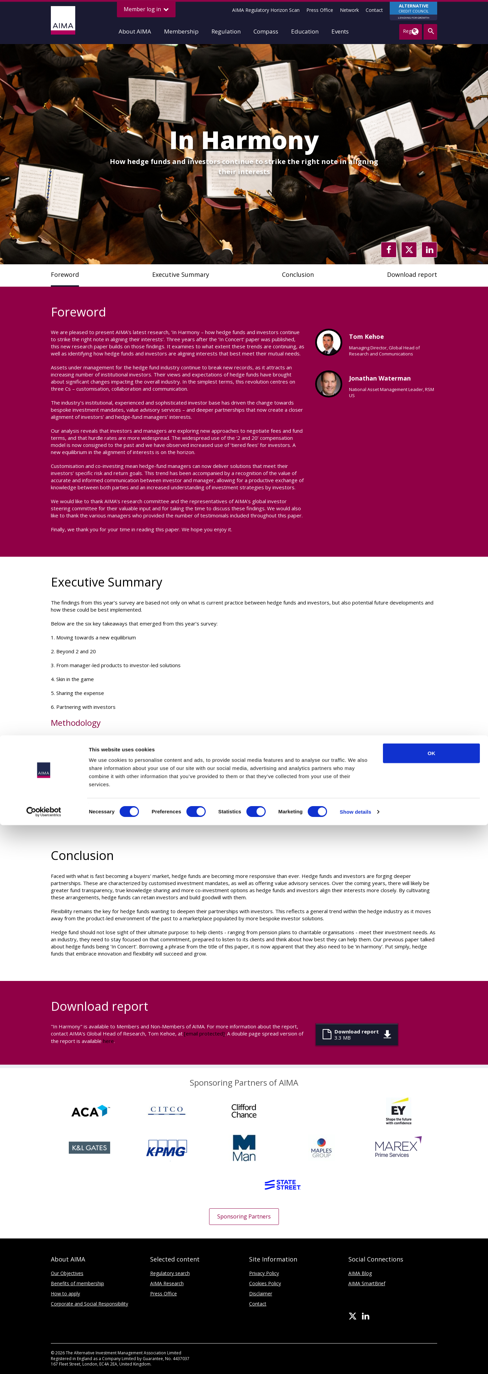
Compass (265, 31)
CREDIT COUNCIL (413, 11)
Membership (181, 31)
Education (305, 31)
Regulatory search (170, 1273)
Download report (412, 274)
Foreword (65, 274)
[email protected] (204, 1033)
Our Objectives (67, 1273)
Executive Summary (180, 274)
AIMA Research (167, 1283)
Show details (355, 1360)
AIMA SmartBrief (366, 1283)
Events (340, 31)
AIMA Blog (360, 1273)
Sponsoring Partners (244, 1216)
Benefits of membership (77, 1283)
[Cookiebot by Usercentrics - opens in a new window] (44, 1361)
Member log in (146, 9)
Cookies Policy (265, 1283)
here (108, 1041)
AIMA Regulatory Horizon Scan (266, 10)
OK (431, 1302)
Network (349, 10)
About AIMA (135, 31)
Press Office (319, 10)
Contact (374, 10)
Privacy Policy (264, 1273)
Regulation (226, 31)
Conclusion (298, 274)
